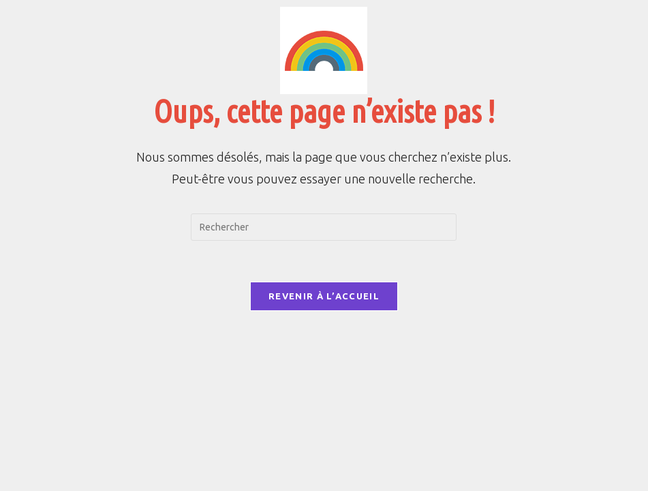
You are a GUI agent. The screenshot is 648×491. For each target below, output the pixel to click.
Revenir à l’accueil (324, 296)
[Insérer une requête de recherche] (324, 227)
